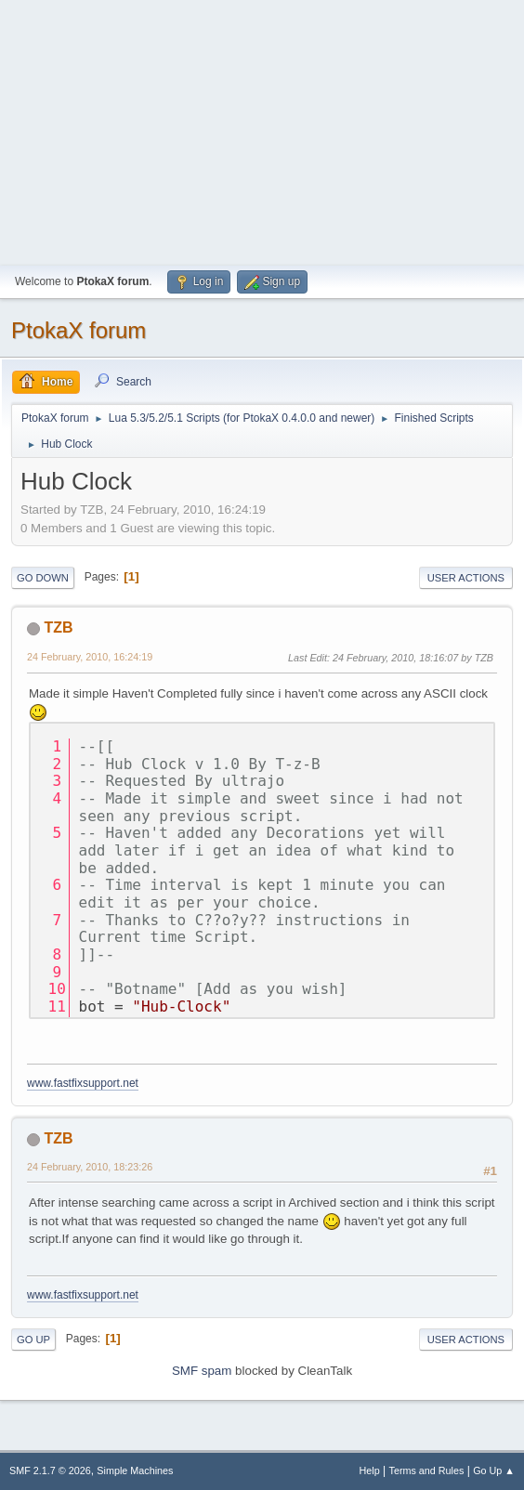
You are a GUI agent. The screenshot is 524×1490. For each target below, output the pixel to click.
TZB (58, 627)
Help (370, 1470)
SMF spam (201, 1371)
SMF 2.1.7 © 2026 (50, 1470)
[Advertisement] (262, 130)
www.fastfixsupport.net (82, 1083)
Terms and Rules (427, 1470)
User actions (465, 577)
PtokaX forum (78, 330)
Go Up (33, 1339)
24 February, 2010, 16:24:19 (89, 656)
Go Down (43, 577)
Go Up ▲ (494, 1470)
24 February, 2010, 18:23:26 (89, 1166)
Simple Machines (135, 1470)
